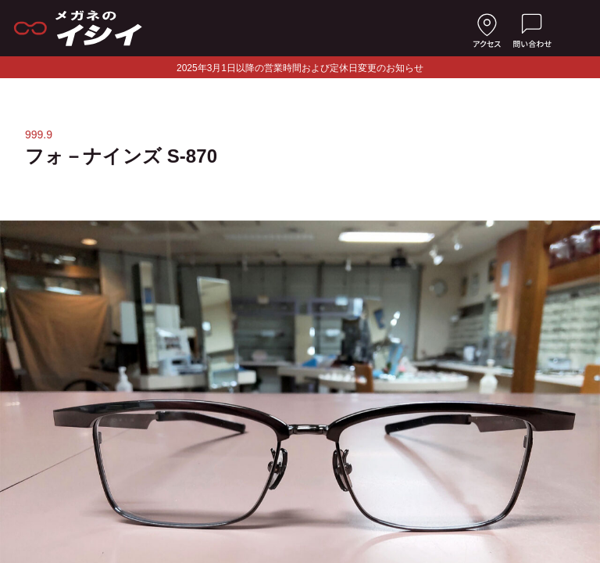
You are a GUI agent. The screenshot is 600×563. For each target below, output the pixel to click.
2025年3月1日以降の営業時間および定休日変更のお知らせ (300, 68)
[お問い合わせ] (532, 28)
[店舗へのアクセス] (486, 28)
